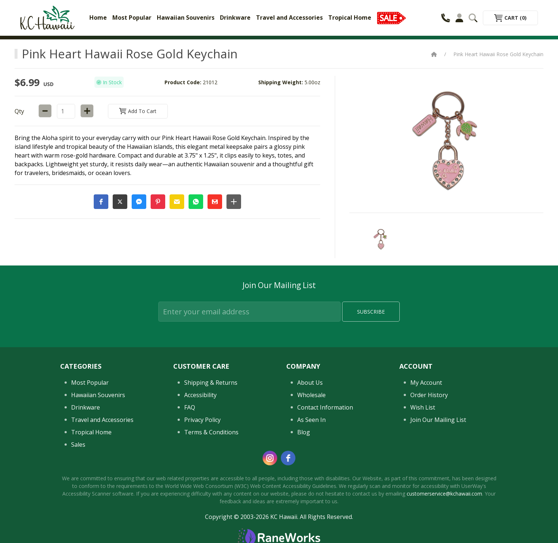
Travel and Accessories (289, 17)
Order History (429, 395)
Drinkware (235, 17)
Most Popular (131, 17)
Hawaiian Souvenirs (185, 17)
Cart (510, 17)
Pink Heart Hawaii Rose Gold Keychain (498, 54)
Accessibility (200, 395)
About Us (310, 383)
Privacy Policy (202, 420)
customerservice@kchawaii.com (444, 493)
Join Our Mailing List (438, 420)
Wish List (422, 407)
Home (98, 17)
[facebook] (288, 458)
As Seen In (311, 420)
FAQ (189, 407)
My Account (426, 383)
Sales (78, 445)
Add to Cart (137, 111)
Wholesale (311, 395)
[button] (101, 201)
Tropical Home (349, 17)
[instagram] (270, 458)
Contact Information (325, 407)
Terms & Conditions (211, 432)
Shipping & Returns (210, 383)
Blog (303, 432)
